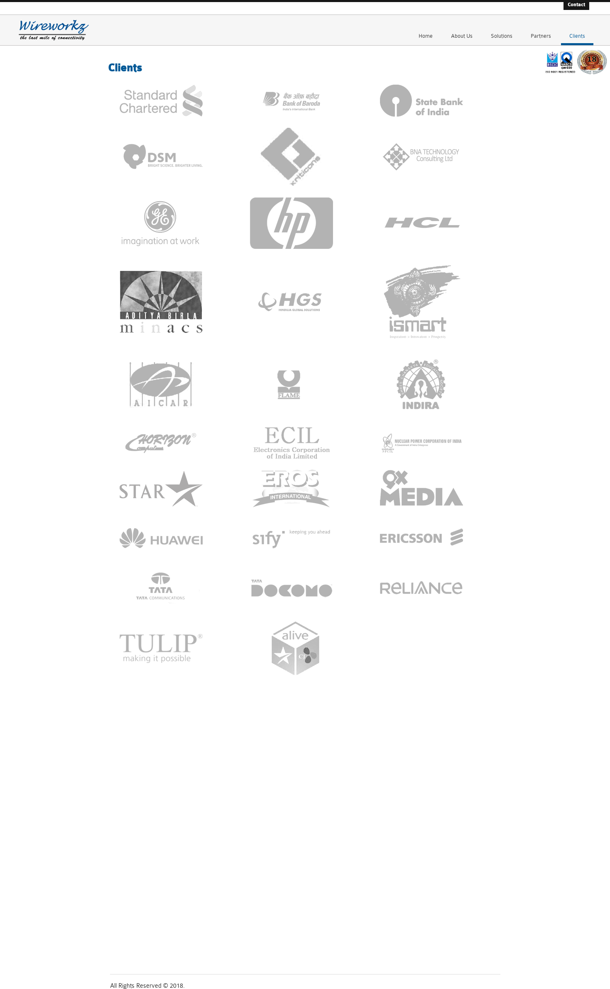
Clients (577, 29)
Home (426, 29)
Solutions (501, 29)
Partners (541, 29)
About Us (462, 29)
